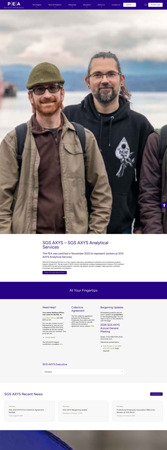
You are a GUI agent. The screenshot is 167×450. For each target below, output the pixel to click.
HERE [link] (92, 327)
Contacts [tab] (83, 372)
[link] (164, 205)
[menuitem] (37, 4)
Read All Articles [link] (155, 394)
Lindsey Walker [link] (50, 338)
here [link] (60, 345)
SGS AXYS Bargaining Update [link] (75, 410)
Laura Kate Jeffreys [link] (49, 319)
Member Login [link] (155, 5)
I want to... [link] (130, 5)
